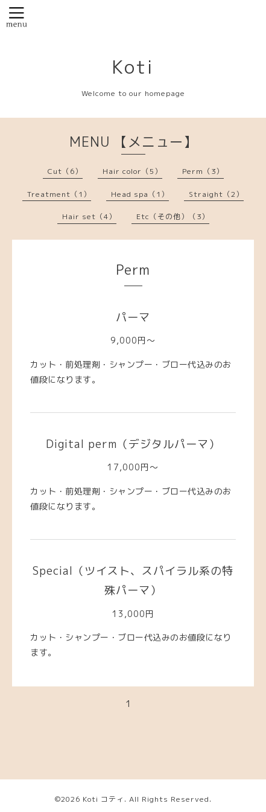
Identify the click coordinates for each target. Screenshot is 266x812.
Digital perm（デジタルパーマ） (133, 444)
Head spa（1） (140, 194)
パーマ (133, 317)
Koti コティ (103, 799)
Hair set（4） (89, 216)
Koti (133, 67)
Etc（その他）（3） (172, 216)
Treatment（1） (59, 194)
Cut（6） (65, 171)
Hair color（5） (132, 171)
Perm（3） (203, 171)
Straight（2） (216, 194)
